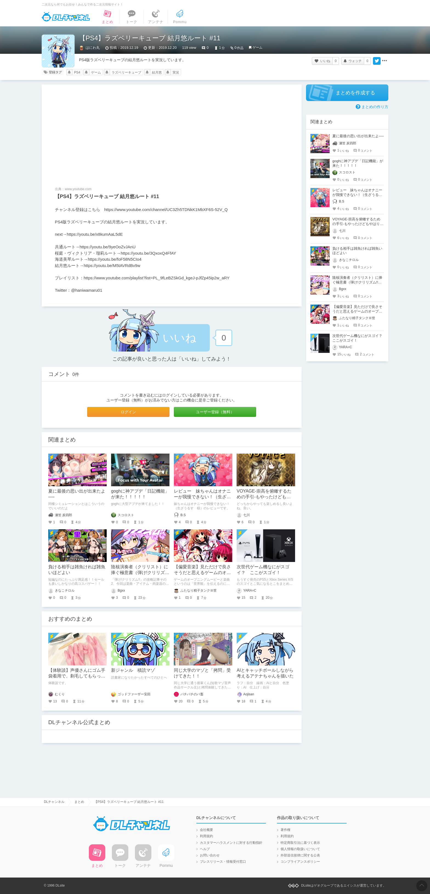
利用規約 (206, 836)
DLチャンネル (66, 16)
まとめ (79, 802)
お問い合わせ (210, 855)
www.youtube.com (78, 189)
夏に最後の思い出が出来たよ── (358, 136)
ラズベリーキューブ (126, 72)
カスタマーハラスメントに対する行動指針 (231, 843)
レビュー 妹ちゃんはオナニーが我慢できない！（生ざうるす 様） (202, 497)
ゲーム (257, 47)
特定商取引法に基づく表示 (300, 843)
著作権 (285, 830)
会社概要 (206, 830)
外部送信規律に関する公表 (300, 855)
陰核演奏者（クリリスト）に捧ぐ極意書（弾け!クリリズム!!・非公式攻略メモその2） (140, 572)
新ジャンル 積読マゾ (133, 670)
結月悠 (157, 72)
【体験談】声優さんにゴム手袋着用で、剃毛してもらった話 (76, 676)
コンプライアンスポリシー (300, 862)
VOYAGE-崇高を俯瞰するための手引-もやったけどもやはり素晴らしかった (264, 497)
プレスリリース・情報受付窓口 (223, 862)
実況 (175, 72)
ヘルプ (205, 849)
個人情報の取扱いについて (300, 849)
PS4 (77, 72)
